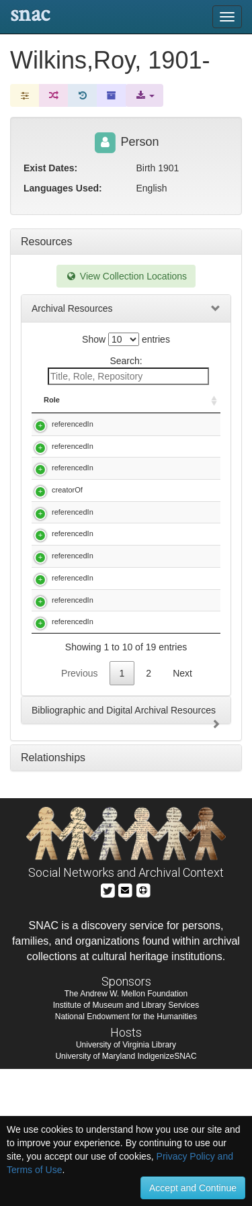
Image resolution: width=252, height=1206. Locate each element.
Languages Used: (63, 188)
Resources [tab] (46, 241)
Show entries (126, 339)
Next (182, 810)
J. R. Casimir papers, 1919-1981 (161, 759)
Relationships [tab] (53, 894)
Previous (79, 810)
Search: (128, 370)
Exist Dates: (50, 168)
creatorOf (67, 521)
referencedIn (72, 424)
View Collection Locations (126, 276)
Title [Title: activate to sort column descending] (120, 400)
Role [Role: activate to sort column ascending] (52, 400)
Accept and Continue (193, 1187)
